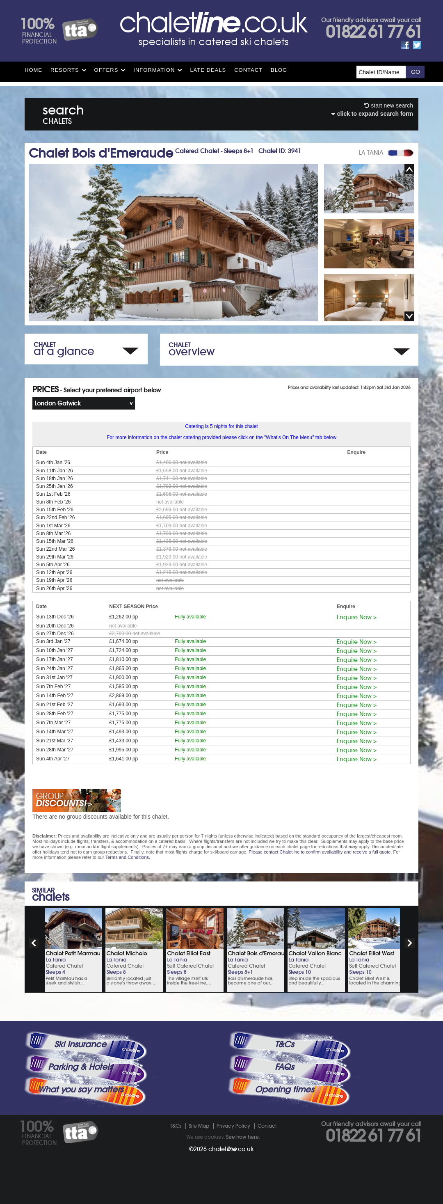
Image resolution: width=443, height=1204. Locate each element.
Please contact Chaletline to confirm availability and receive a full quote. (320, 851)
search (63, 113)
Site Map (199, 1126)
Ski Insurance (80, 1044)
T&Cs (284, 1044)
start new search (388, 105)
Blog (279, 70)
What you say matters (80, 1089)
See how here (242, 1137)
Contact (248, 70)
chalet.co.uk (231, 1149)
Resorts (64, 70)
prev (34, 943)
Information (154, 70)
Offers (106, 70)
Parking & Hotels (80, 1067)
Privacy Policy (233, 1126)
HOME (33, 70)
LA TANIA (371, 152)
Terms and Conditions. (127, 857)
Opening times (284, 1089)
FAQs (284, 1067)
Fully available (190, 617)
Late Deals (208, 70)
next (410, 943)
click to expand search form (372, 113)
